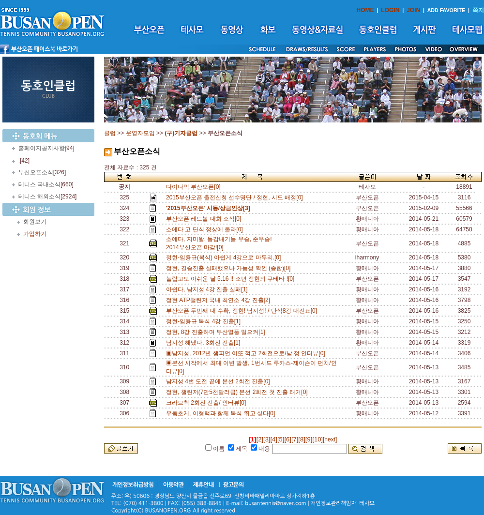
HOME (365, 10)
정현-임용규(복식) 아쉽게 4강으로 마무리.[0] (225, 257)
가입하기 (34, 233)
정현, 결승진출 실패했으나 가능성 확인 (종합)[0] (230, 268)
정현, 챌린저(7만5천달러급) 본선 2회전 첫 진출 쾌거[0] (238, 392)
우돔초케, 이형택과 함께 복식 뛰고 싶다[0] (222, 413)
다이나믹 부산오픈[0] (193, 186)
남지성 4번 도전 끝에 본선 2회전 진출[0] (219, 381)
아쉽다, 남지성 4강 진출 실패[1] (208, 289)
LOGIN (390, 10)
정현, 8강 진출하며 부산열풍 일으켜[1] (217, 332)
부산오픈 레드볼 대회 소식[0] (205, 218)
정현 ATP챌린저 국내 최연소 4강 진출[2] (219, 300)
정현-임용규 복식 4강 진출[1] (205, 321)
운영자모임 (140, 133)
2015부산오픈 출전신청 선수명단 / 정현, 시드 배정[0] (236, 197)
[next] (330, 439)
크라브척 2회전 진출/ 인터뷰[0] (207, 402)
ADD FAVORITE (446, 10)
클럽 (110, 133)
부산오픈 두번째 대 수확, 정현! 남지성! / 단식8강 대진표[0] (243, 310)
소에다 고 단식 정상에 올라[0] (206, 229)
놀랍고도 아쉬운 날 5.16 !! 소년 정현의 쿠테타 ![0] (232, 278)
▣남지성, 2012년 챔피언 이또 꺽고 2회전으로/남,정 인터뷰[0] (247, 353)
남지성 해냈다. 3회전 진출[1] (204, 342)
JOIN (413, 10)
